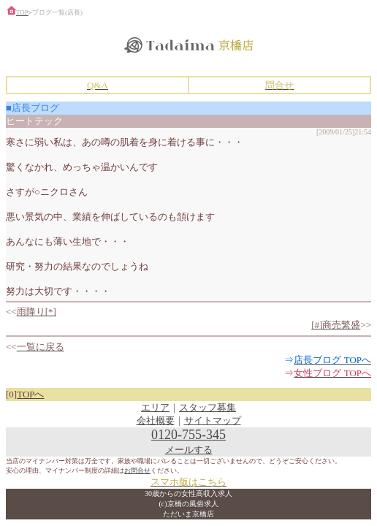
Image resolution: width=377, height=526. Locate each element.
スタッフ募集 (207, 407)
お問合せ (137, 470)
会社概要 (156, 420)
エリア (155, 407)
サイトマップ (212, 420)
